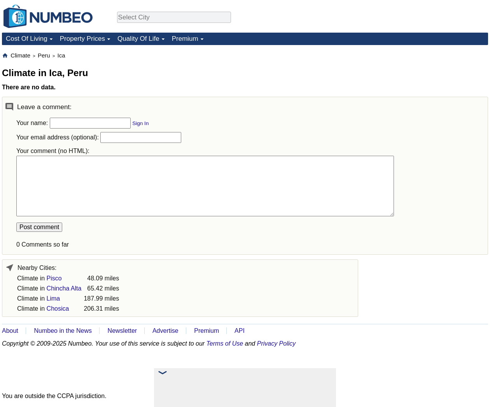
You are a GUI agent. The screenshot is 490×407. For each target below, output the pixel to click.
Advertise (165, 330)
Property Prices (82, 38)
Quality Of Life (138, 38)
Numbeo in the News (63, 330)
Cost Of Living (26, 38)
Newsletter (122, 330)
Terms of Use (224, 343)
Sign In (140, 123)
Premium (185, 38)
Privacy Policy (276, 343)
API (239, 330)
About (10, 330)
